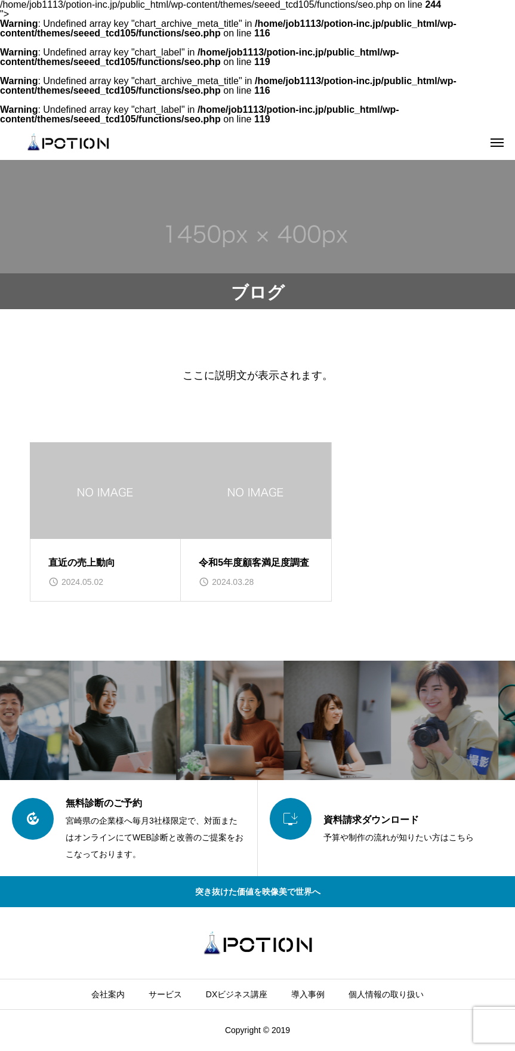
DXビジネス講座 (236, 994)
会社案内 (108, 994)
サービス (165, 994)
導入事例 (308, 994)
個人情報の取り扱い (386, 994)
